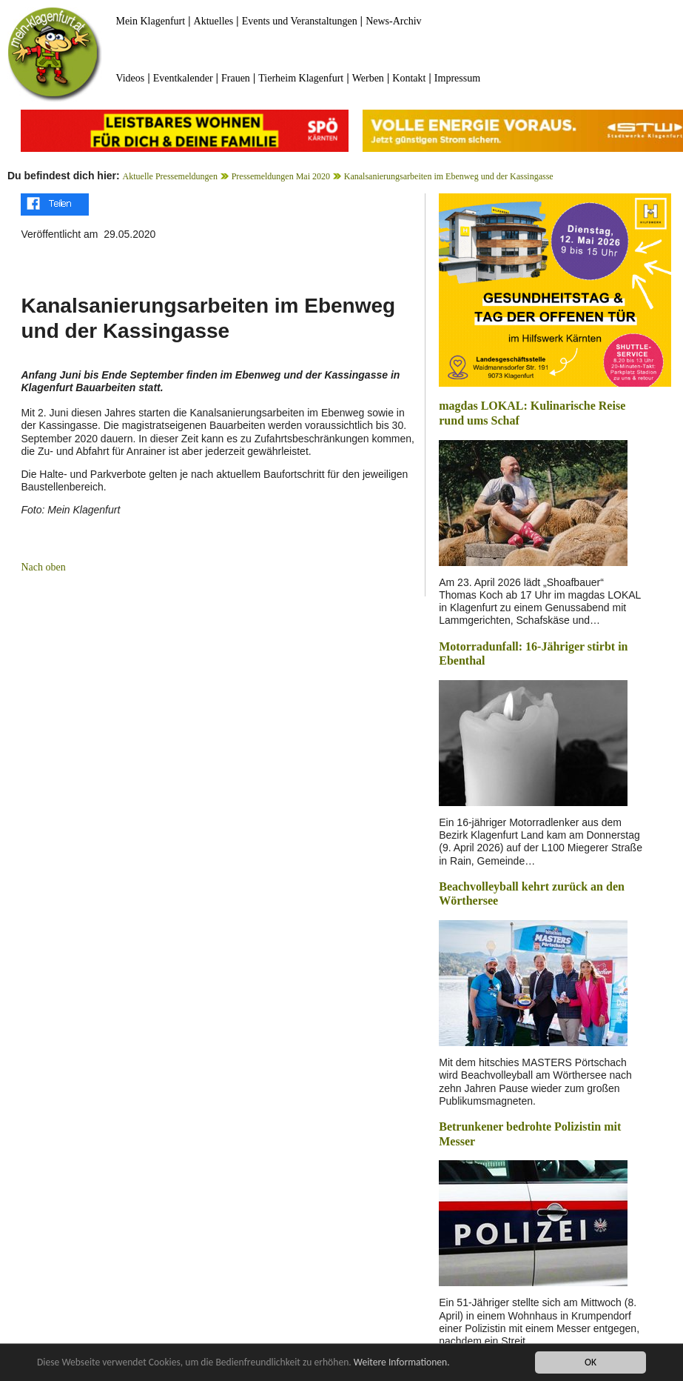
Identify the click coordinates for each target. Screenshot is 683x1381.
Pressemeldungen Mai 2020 (281, 176)
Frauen (235, 78)
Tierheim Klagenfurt (300, 78)
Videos (129, 78)
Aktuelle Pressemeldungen (170, 176)
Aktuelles (214, 21)
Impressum (457, 78)
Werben (368, 78)
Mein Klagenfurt (150, 21)
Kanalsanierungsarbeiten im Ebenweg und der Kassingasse (449, 176)
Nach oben (43, 567)
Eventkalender (183, 78)
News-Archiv (393, 21)
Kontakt (408, 78)
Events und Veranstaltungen (299, 21)
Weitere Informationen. (402, 1362)
